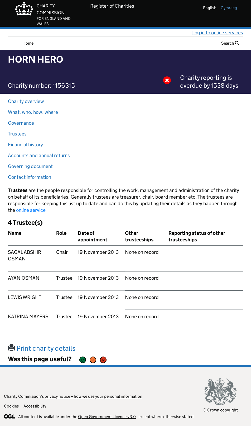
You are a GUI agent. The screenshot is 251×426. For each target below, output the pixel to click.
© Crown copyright (220, 410)
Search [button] (230, 43)
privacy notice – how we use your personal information (93, 396)
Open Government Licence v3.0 (107, 416)
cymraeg (229, 7)
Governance (21, 123)
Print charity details (41, 348)
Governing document (30, 166)
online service (31, 210)
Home (27, 43)
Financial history (25, 145)
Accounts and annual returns (39, 155)
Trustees (17, 134)
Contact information (29, 177)
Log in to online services (217, 33)
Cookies (11, 406)
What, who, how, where (33, 112)
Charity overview (26, 101)
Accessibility (34, 406)
